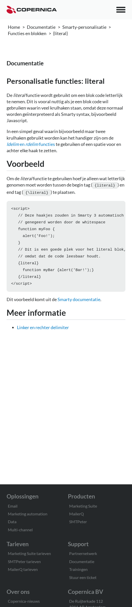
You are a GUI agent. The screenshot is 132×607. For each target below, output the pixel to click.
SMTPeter (78, 521)
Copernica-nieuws (24, 601)
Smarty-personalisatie (84, 27)
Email (12, 506)
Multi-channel (20, 529)
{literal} (60, 33)
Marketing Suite (83, 506)
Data (12, 521)
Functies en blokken (27, 33)
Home (14, 27)
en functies (31, 144)
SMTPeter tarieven (24, 561)
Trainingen (78, 569)
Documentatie (41, 27)
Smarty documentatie (79, 304)
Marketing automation (27, 513)
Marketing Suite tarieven (29, 553)
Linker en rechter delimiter (43, 332)
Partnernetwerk (83, 553)
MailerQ (76, 513)
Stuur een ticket (83, 577)
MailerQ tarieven (23, 569)
